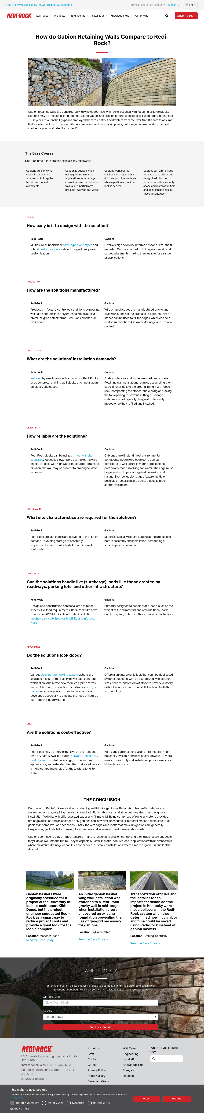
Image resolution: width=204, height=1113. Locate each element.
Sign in (174, 5)
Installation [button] (99, 15)
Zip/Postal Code (52, 996)
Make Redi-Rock (98, 1081)
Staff (91, 1054)
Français (128, 1070)
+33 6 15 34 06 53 (59, 1065)
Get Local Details (101, 1027)
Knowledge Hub (133, 1064)
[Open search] (167, 16)
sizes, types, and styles (77, 245)
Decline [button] (176, 1098)
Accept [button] (147, 1098)
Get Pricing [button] (143, 15)
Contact (93, 1059)
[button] (69, 1109)
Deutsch (128, 1075)
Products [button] (61, 15)
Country (47, 1010)
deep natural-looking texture (59, 674)
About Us (94, 1048)
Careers (93, 1064)
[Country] (100, 1017)
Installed (35, 378)
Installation (130, 1059)
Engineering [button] (80, 15)
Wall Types (130, 1048)
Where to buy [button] (187, 15)
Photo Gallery (96, 1075)
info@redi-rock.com (34, 1078)
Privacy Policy (97, 1070)
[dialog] (102, 1099)
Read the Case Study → (41, 940)
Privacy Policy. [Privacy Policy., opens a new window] (17, 1097)
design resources (51, 249)
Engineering (130, 1054)
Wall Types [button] (44, 15)
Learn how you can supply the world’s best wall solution (40, 5)
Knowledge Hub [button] (122, 15)
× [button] (200, 1088)
